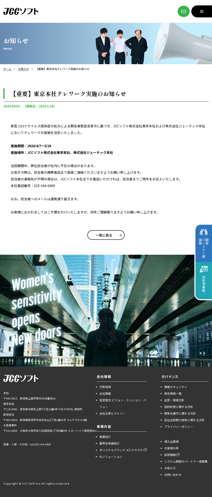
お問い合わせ (173, 475)
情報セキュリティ (175, 387)
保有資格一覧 (173, 393)
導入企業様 (171, 441)
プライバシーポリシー (178, 427)
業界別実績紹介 (109, 443)
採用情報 (170, 455)
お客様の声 (171, 448)
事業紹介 (105, 437)
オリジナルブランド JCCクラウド (121, 450)
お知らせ (23, 69)
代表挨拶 (105, 387)
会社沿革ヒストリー (112, 413)
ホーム (7, 69)
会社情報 (105, 393)
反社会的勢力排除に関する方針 (184, 420)
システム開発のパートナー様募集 (186, 461)
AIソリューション (110, 457)
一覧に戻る (104, 235)
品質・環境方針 (174, 400)
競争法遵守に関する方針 (180, 413)
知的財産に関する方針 (178, 407)
